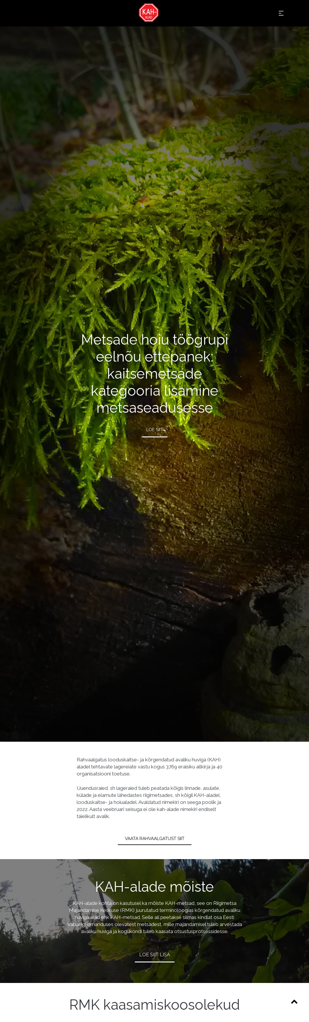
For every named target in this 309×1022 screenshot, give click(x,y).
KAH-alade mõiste (154, 886)
